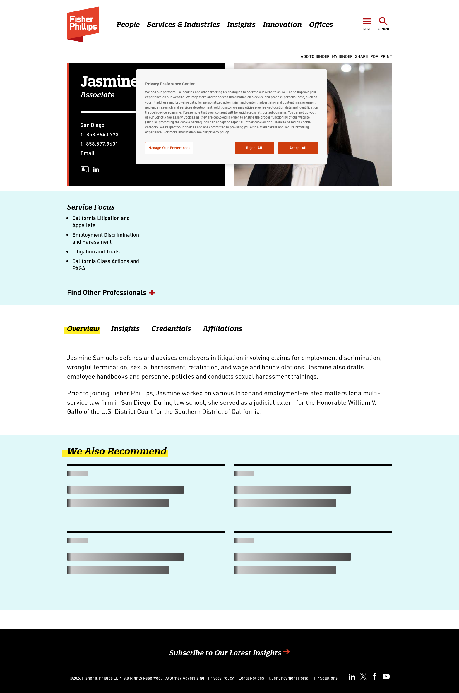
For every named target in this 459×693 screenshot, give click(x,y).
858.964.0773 (102, 134)
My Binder (342, 56)
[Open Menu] (367, 24)
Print (386, 56)
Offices (321, 24)
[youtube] (386, 677)
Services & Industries (183, 24)
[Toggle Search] (383, 24)
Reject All (254, 147)
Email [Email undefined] (88, 153)
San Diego (93, 124)
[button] (229, 292)
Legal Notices (251, 678)
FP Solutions (326, 678)
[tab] (89, 332)
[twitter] (363, 677)
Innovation (282, 24)
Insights (241, 24)
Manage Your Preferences (169, 147)
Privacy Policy (221, 678)
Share (361, 56)
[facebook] (374, 677)
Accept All (298, 147)
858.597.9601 (102, 143)
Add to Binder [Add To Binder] (315, 56)
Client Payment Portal (289, 678)
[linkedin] (96, 169)
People (128, 24)
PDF (374, 56)
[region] (231, 116)
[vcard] (84, 169)
